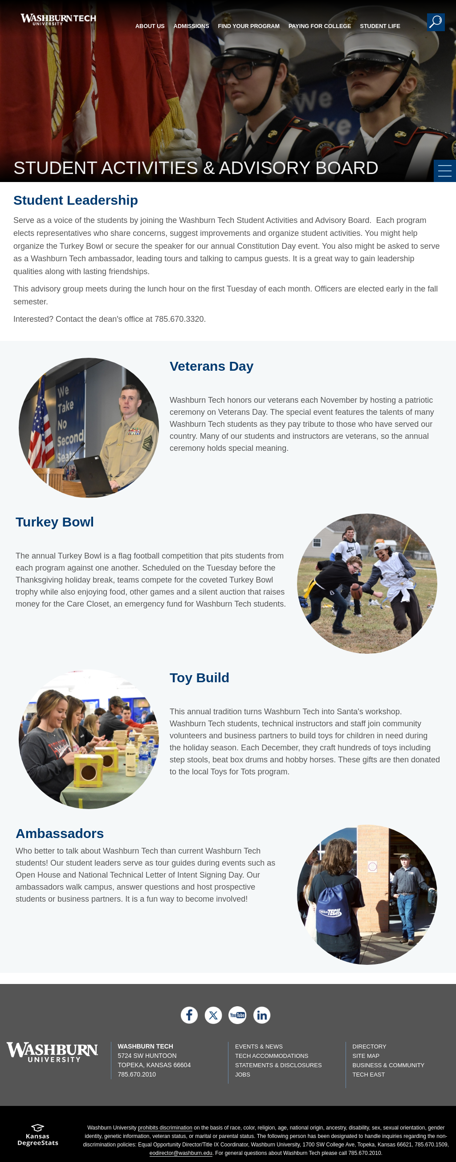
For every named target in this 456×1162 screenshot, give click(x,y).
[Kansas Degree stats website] (38, 1138)
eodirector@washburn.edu (181, 1153)
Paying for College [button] (320, 26)
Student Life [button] (380, 26)
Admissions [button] (191, 26)
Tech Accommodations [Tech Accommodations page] (271, 1056)
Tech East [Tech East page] (369, 1074)
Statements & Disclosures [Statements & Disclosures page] (278, 1065)
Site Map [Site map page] (366, 1056)
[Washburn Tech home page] (58, 19)
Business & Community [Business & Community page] (389, 1065)
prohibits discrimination (165, 1128)
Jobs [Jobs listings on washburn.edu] (242, 1074)
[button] (436, 22)
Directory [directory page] (370, 1046)
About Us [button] (150, 26)
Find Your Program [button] (249, 26)
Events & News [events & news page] (259, 1046)
